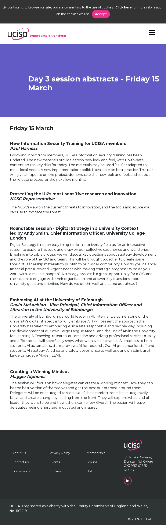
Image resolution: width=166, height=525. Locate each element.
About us (19, 453)
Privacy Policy (60, 453)
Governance (21, 471)
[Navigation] (152, 33)
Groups (92, 462)
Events (55, 462)
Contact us (20, 462)
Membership (96, 453)
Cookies (55, 471)
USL (90, 471)
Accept (101, 14)
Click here (123, 7)
